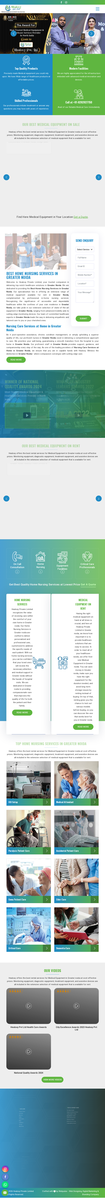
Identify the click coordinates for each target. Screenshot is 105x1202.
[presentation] (6, 177)
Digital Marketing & (91, 1195)
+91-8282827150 (82, 102)
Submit (83, 318)
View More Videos (52, 1084)
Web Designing (75, 1195)
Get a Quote (81, 217)
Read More (16, 360)
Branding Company (90, 1198)
